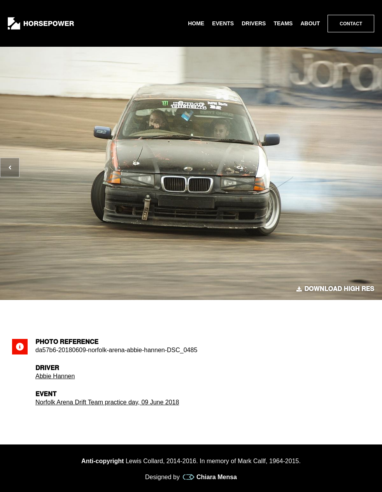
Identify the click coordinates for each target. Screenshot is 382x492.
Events (223, 23)
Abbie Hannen (55, 376)
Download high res (335, 289)
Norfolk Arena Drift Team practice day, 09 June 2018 (107, 402)
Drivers (254, 23)
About (310, 23)
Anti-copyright (102, 461)
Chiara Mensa (210, 477)
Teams (283, 23)
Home (196, 23)
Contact (351, 23)
